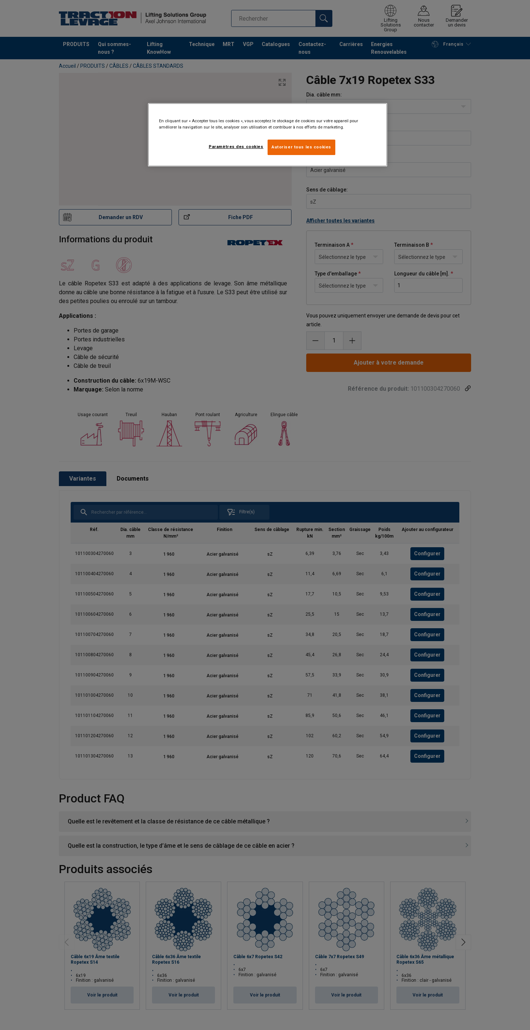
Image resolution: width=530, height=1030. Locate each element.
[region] (267, 134)
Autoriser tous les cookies (301, 147)
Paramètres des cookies (236, 146)
